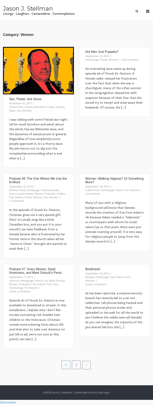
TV (25, 288)
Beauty (89, 277)
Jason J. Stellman (28, 8)
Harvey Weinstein (35, 107)
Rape (12, 110)
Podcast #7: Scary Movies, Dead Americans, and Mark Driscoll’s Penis (35, 270)
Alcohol (13, 190)
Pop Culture (16, 197)
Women (27, 110)
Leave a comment (19, 291)
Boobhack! (92, 269)
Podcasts (50, 193)
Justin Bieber (26, 193)
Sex (19, 110)
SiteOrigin (104, 392)
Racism (60, 107)
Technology (16, 288)
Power (51, 107)
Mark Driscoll (57, 280)
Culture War (16, 107)
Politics (61, 193)
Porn (49, 284)
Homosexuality (50, 190)
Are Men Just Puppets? (101, 51)
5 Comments (16, 201)
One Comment (130, 59)
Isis (46, 280)
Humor (13, 193)
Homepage (92, 59)
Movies (39, 193)
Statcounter (8, 402)
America (14, 280)
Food (22, 190)
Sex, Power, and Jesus (25, 99)
